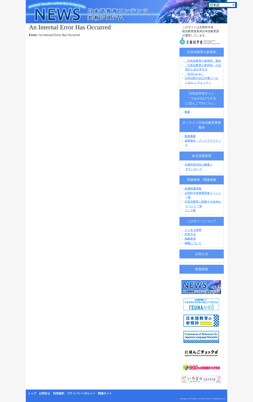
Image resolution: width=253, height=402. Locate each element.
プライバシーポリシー (81, 393)
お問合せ (44, 393)
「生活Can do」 (194, 73)
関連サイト (105, 393)
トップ (32, 393)
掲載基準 (190, 238)
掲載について (193, 243)
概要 (187, 111)
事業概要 (190, 136)
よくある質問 (193, 230)
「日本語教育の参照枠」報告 (203, 60)
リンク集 (190, 210)
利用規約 (58, 393)
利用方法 (190, 234)
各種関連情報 (191, 188)
